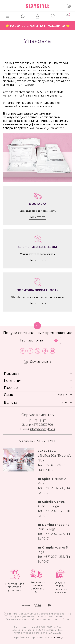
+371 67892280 (55, 465)
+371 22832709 (42, 425)
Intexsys (58, 637)
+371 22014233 (54, 557)
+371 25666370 (54, 511)
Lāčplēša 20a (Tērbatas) (54, 455)
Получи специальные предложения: (37, 333)
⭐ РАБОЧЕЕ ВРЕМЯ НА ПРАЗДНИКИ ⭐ (37, 25)
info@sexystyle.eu (42, 429)
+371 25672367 (54, 534)
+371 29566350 (54, 488)
